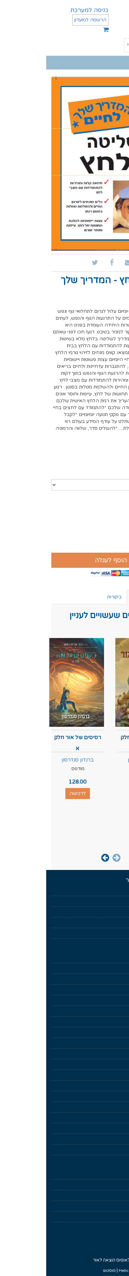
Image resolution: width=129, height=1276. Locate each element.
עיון (121, 1011)
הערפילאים (114, 1085)
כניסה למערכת (43, 10)
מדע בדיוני (115, 1000)
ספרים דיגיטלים (110, 957)
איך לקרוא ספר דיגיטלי (103, 1184)
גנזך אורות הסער (109, 1064)
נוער (120, 1043)
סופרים (117, 922)
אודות (119, 901)
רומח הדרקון (113, 1139)
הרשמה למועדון (44, 20)
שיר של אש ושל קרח (106, 1128)
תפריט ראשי (101, 45)
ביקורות (68, 597)
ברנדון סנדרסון (97, 760)
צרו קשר (116, 1216)
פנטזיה (117, 989)
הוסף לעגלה (65, 560)
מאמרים (116, 933)
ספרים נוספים (100, 597)
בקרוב (118, 912)
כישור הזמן (114, 1107)
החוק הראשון (112, 1096)
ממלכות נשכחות (109, 1149)
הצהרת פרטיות (110, 1195)
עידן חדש (116, 1053)
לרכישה (97, 793)
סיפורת (117, 1032)
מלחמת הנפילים (109, 1075)
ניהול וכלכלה (112, 1021)
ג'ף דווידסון (104, 302)
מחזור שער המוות (108, 1117)
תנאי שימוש (114, 1174)
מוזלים (118, 968)
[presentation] (70, 857)
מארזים (117, 979)
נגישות (118, 1206)
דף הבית (116, 890)
